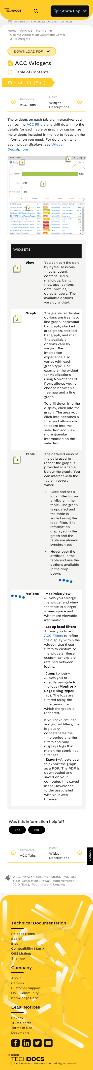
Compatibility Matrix (27, 948)
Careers (17, 983)
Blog (14, 943)
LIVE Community (25, 993)
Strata (55, 876)
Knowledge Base (24, 997)
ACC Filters (36, 124)
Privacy (17, 1017)
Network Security (35, 876)
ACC (16, 876)
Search (16, 938)
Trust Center (21, 1022)
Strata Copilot (70, 11)
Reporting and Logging (48, 884)
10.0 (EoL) (21, 884)
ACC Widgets (20, 38)
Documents (20, 1032)
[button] (90, 856)
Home (11, 30)
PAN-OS (26, 30)
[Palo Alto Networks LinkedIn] (27, 1046)
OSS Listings (21, 953)
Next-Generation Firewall (31, 880)
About (16, 978)
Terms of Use (21, 1027)
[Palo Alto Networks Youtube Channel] (48, 1046)
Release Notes (23, 933)
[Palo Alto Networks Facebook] (16, 1046)
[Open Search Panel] (37, 11)
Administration (63, 880)
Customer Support (25, 988)
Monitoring (44, 30)
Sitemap (18, 958)
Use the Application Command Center (37, 34)
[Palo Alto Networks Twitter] (38, 1046)
